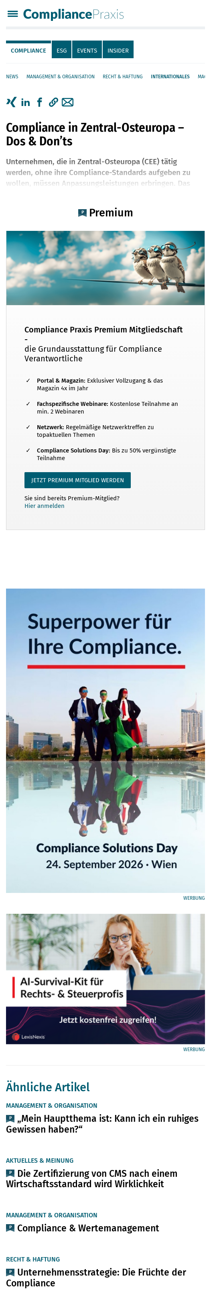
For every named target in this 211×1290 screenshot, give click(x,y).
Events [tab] (87, 50)
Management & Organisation (60, 76)
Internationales (170, 76)
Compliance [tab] (28, 50)
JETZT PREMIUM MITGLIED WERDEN (77, 480)
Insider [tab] (118, 50)
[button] (53, 102)
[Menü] (12, 14)
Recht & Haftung (123, 76)
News (12, 76)
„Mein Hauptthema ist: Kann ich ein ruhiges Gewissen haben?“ (102, 1124)
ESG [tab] (62, 50)
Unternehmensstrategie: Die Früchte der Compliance (96, 1277)
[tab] (29, 49)
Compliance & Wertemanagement (88, 1228)
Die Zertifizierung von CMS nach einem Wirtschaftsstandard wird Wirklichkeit (92, 1179)
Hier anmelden (44, 505)
